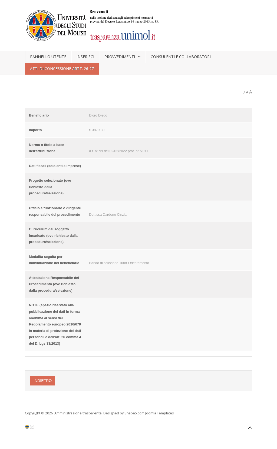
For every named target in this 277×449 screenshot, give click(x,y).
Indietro (43, 380)
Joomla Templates (159, 413)
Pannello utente (48, 56)
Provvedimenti (119, 56)
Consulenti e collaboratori (181, 56)
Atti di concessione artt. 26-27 (62, 68)
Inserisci (85, 56)
